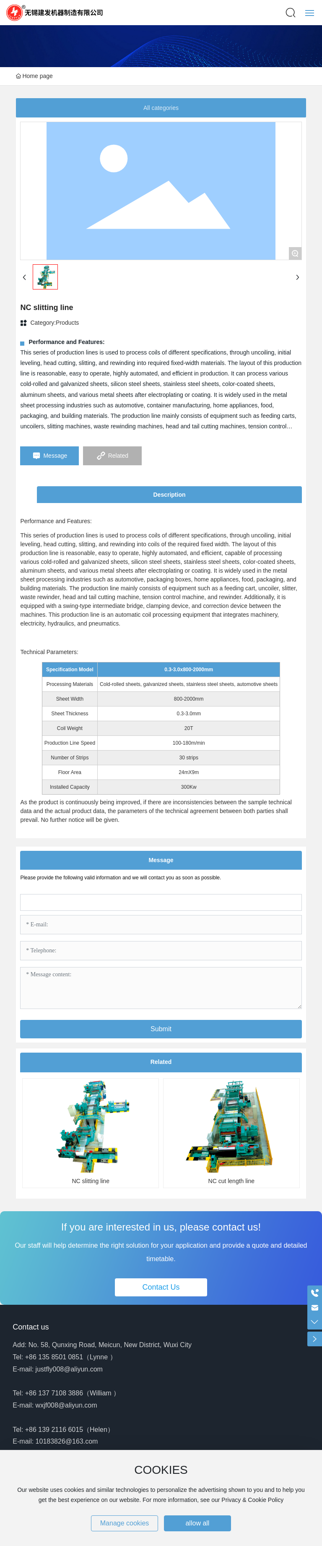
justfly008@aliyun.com (69, 1369)
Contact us (31, 1327)
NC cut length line (231, 1181)
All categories (161, 107)
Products (67, 322)
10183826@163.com (67, 1441)
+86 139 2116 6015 (54, 1429)
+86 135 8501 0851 (54, 1357)
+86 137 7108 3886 (54, 1393)
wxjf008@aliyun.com (66, 1405)
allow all (197, 1523)
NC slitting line (90, 1181)
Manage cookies (124, 1523)
